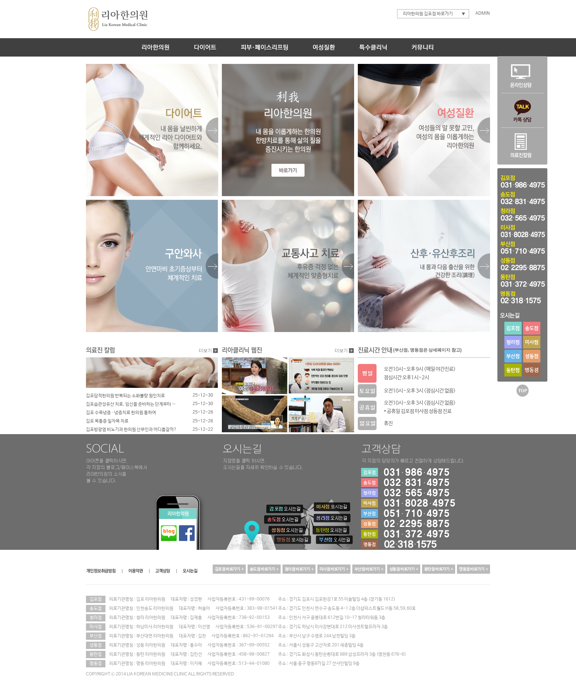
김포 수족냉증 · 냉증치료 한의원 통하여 (121, 413)
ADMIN (482, 13)
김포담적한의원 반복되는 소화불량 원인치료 (126, 396)
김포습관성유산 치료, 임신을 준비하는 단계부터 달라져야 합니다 (132, 404)
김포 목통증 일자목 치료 (108, 421)
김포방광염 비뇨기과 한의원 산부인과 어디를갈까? (132, 430)
